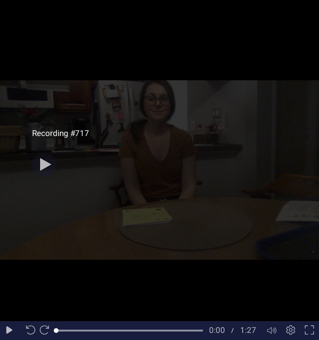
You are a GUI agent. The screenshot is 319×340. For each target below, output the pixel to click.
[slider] (129, 331)
